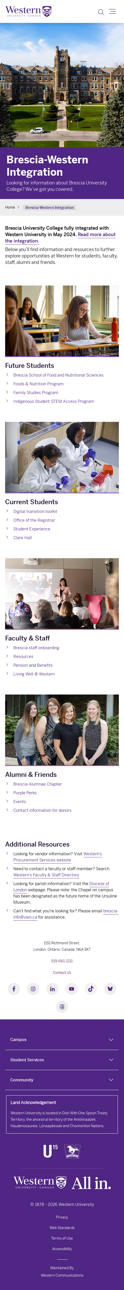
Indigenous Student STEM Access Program (53, 401)
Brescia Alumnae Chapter (37, 784)
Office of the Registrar (34, 520)
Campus (18, 1039)
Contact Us (62, 972)
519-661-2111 (62, 961)
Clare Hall (22, 537)
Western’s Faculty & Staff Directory (46, 875)
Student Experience (31, 529)
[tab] (62, 1040)
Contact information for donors (42, 810)
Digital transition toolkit (35, 511)
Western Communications (62, 1275)
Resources (23, 656)
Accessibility (62, 1249)
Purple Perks (25, 793)
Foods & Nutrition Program (38, 384)
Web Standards (62, 1227)
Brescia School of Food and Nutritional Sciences (58, 375)
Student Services (27, 1060)
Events (19, 801)
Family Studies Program (35, 392)
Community (21, 1080)
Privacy (62, 1217)
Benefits (45, 665)
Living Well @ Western (34, 674)
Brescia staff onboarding (36, 648)
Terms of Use (62, 1238)
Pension (20, 665)
